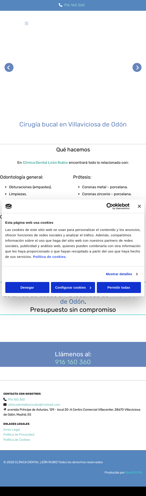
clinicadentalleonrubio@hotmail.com (34, 410)
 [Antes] (8, 67)
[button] (26, 24)
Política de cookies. (50, 257)
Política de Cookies (16, 445)
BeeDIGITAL (134, 478)
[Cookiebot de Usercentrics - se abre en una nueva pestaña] (109, 206)
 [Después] (137, 67)
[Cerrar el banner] (139, 206)
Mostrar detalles (119, 274)
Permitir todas (119, 287)
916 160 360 (74, 5)
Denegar (27, 287)
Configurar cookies (73, 287)
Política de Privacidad (18, 440)
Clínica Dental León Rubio (45, 162)
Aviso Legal (11, 435)
